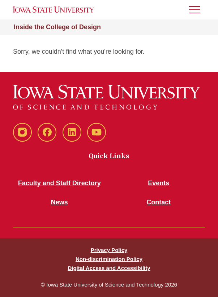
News (59, 202)
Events (158, 183)
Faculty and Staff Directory (59, 183)
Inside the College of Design (57, 27)
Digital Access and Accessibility (109, 268)
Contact (158, 202)
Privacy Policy (109, 250)
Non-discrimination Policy (109, 259)
